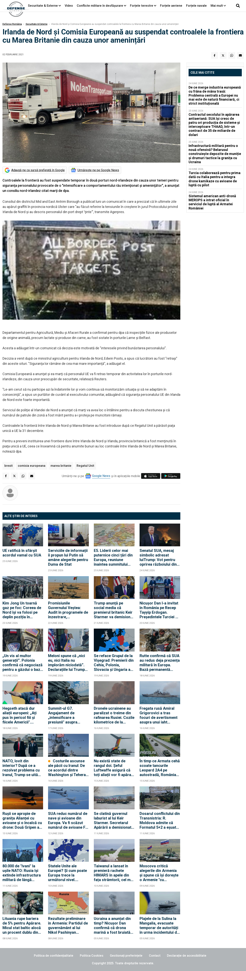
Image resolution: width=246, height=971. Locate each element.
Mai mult (218, 5)
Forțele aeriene (171, 5)
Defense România (12, 24)
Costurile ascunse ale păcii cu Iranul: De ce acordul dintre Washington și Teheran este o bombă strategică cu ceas (68, 768)
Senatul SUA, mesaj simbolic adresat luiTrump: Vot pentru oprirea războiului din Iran (158, 557)
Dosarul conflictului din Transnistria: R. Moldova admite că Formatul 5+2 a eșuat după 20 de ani (160, 820)
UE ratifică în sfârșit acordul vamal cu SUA (21, 552)
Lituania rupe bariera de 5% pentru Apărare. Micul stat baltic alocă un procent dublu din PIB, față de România (21, 925)
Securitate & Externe (43, 5)
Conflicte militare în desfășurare (100, 5)
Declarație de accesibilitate (186, 955)
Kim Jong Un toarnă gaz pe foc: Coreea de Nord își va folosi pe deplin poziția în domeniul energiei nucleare (21, 610)
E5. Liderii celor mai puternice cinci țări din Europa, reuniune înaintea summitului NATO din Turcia (113, 557)
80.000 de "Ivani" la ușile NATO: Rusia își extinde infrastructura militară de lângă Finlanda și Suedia (21, 873)
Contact (154, 955)
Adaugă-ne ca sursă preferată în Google (38, 170)
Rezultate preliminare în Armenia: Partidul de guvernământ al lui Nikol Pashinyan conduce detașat (68, 925)
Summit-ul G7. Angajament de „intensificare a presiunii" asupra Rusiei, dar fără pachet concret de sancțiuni (68, 715)
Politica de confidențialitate (53, 955)
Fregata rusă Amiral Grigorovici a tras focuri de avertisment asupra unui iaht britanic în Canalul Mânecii (158, 715)
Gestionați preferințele (126, 955)
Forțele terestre (141, 5)
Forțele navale (196, 5)
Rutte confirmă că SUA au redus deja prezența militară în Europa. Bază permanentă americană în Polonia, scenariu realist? (160, 662)
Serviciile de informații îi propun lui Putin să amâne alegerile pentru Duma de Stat (68, 557)
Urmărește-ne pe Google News (98, 170)
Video (69, 5)
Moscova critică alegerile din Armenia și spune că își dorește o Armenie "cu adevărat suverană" (159, 873)
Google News (101, 476)
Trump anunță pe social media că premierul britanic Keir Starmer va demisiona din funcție (113, 610)
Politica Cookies (91, 955)
